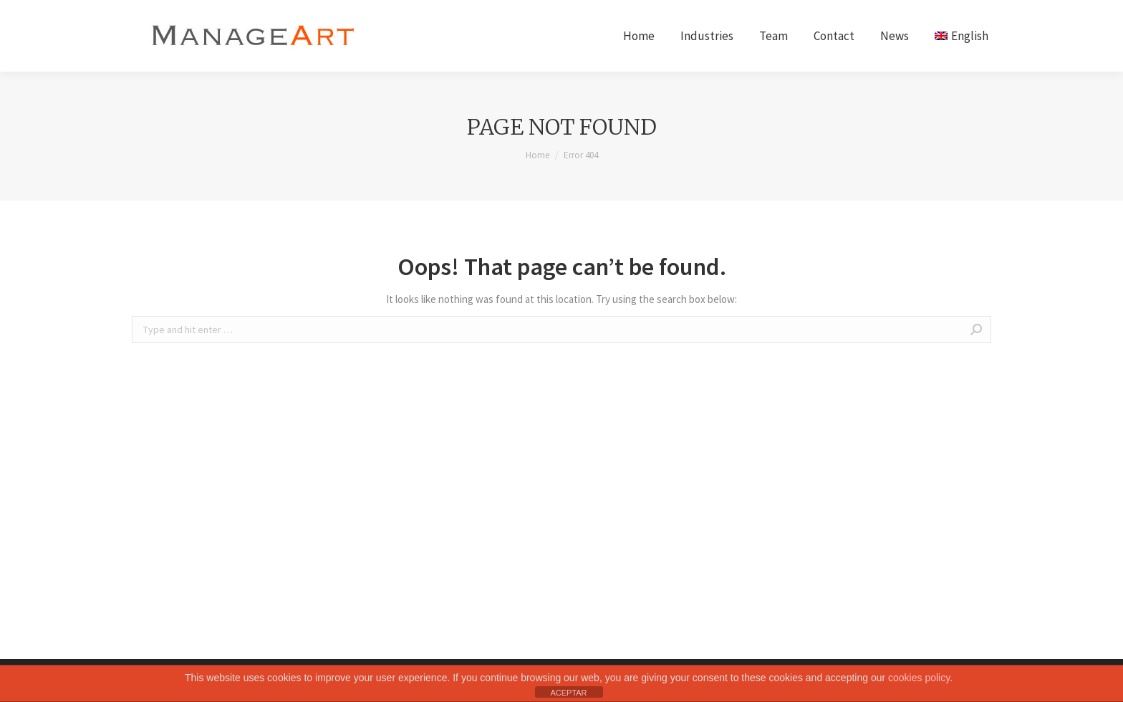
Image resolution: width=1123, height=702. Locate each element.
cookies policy (919, 677)
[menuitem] (638, 36)
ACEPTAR (568, 692)
